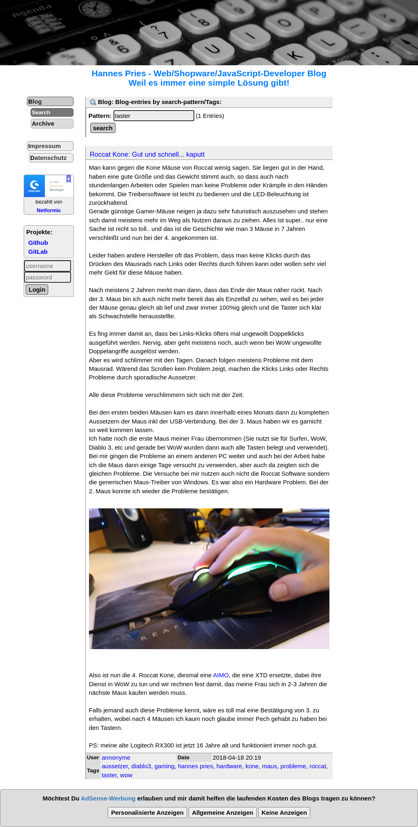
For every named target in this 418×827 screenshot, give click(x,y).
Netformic (49, 210)
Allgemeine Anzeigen (222, 812)
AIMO (221, 675)
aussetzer (115, 766)
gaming (164, 766)
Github (38, 242)
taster (109, 775)
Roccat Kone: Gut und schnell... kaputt (147, 154)
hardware (229, 766)
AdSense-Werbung (108, 798)
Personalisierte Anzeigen (147, 812)
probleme (293, 766)
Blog (35, 101)
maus (269, 766)
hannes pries (195, 766)
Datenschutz (48, 157)
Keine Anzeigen (284, 812)
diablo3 (141, 766)
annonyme (116, 757)
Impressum (44, 145)
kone (252, 766)
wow (126, 775)
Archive (43, 123)
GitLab (38, 251)
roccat (317, 766)
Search (41, 112)
